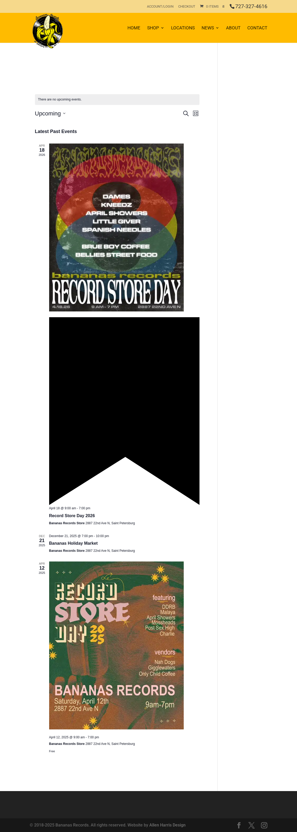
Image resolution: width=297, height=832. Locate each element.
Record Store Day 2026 (72, 515)
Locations (183, 28)
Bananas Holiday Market (73, 543)
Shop (153, 28)
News (208, 28)
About (233, 28)
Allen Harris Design (167, 825)
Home (133, 28)
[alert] (117, 99)
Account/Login (160, 6)
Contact (257, 28)
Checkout (186, 6)
